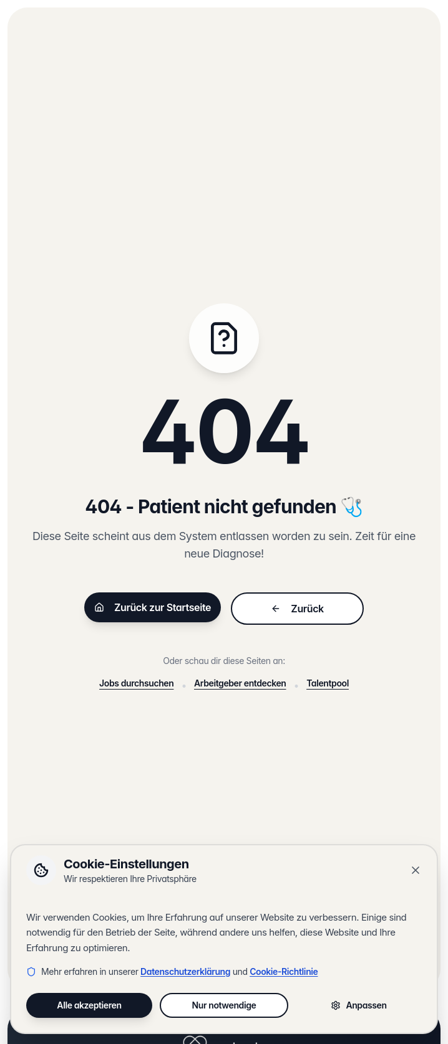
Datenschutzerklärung (185, 971)
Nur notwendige (224, 1005)
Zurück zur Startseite (152, 607)
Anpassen (358, 1005)
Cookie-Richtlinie (284, 971)
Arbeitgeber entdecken (240, 683)
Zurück (297, 608)
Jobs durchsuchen (136, 683)
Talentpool (327, 683)
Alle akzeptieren (89, 1005)
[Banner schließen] (415, 870)
